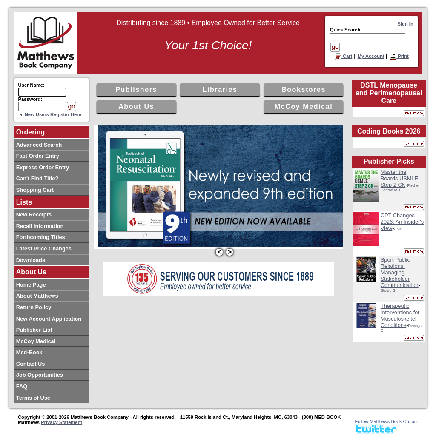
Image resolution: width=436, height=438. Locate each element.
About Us (136, 106)
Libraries (220, 89)
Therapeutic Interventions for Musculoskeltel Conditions (400, 315)
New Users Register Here (52, 114)
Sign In (405, 23)
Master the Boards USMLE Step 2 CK (399, 178)
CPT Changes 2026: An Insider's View (402, 221)
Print (399, 56)
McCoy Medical (304, 106)
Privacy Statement (61, 422)
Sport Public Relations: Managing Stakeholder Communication (400, 272)
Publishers (136, 89)
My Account (371, 56)
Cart (344, 56)
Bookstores (303, 89)
